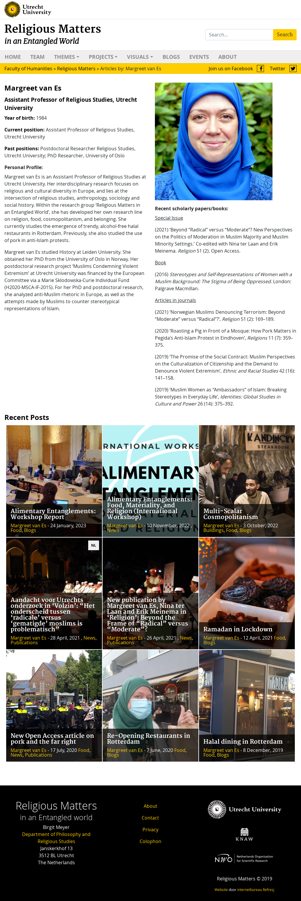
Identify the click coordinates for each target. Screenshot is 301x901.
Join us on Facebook (236, 68)
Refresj (268, 889)
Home (13, 57)
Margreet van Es (28, 525)
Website (221, 889)
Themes (64, 57)
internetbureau (249, 889)
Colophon (150, 841)
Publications (24, 642)
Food (16, 530)
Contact (150, 818)
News (113, 530)
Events (199, 57)
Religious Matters (52, 34)
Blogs (171, 57)
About (227, 57)
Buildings (213, 530)
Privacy (150, 829)
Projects (101, 57)
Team (37, 57)
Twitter (283, 68)
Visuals (138, 57)
